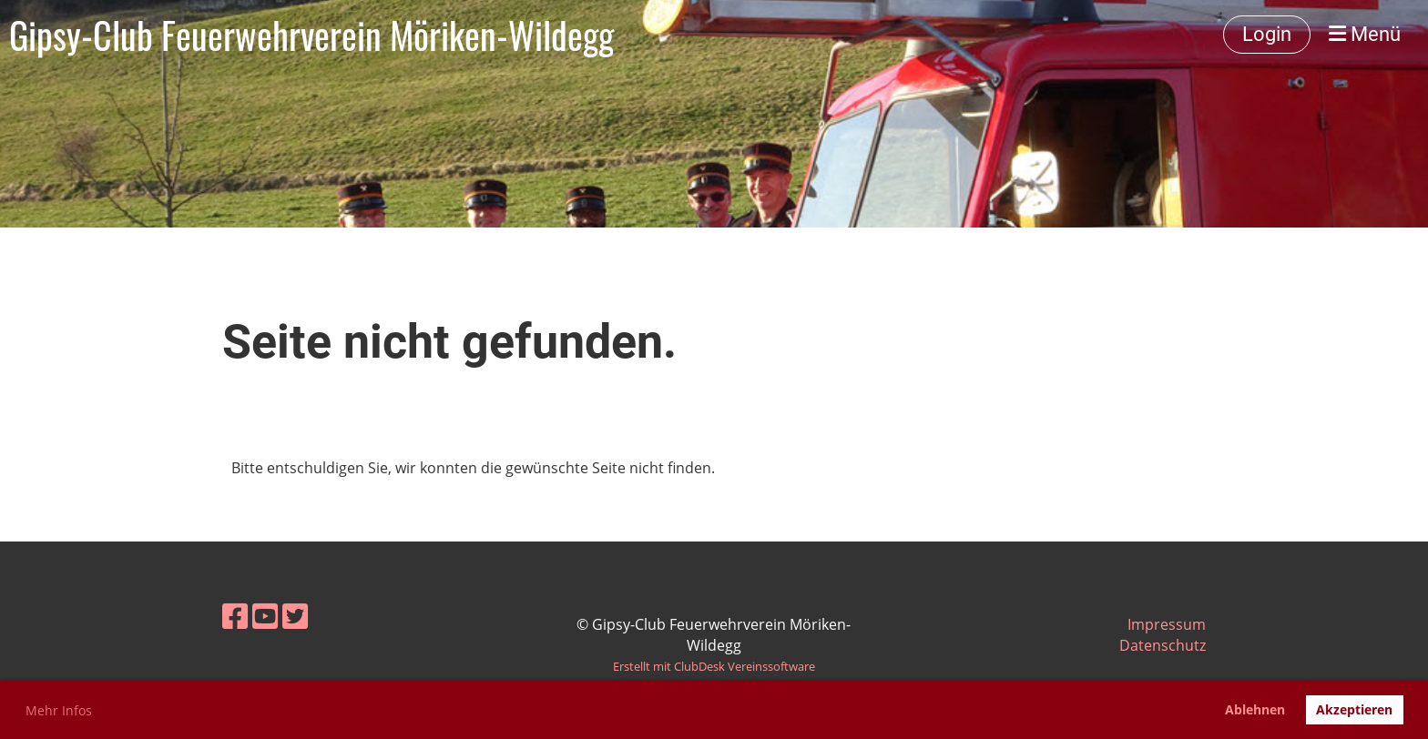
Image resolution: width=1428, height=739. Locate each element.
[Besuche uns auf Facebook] (235, 615)
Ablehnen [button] (1255, 709)
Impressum (1166, 624)
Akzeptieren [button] (1354, 709)
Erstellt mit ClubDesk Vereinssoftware (714, 666)
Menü (1365, 34)
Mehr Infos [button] (59, 710)
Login (1266, 34)
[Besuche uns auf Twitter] (295, 615)
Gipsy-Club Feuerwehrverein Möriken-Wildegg (311, 34)
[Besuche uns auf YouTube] (265, 615)
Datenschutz (1162, 645)
